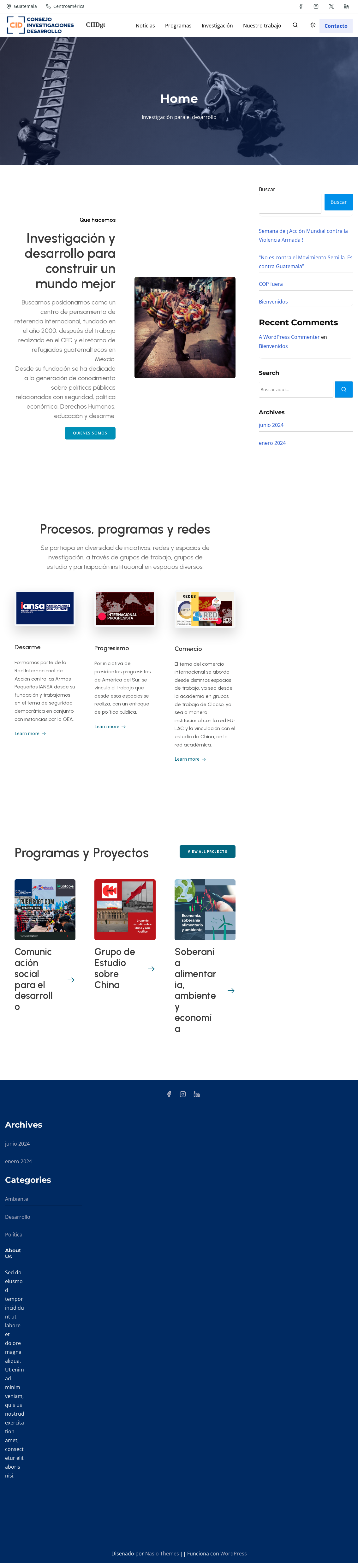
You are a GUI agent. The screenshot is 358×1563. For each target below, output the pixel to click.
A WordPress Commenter (289, 336)
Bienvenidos (273, 301)
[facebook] (301, 6)
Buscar (267, 189)
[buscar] (295, 26)
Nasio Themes (162, 1553)
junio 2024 (271, 425)
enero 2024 (272, 442)
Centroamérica (65, 6)
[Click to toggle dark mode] (311, 25)
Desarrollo (17, 1216)
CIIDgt (95, 24)
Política (13, 1234)
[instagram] (316, 6)
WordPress (233, 1553)
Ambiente (16, 1198)
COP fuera (271, 283)
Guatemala (21, 6)
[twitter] (331, 6)
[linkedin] (346, 6)
